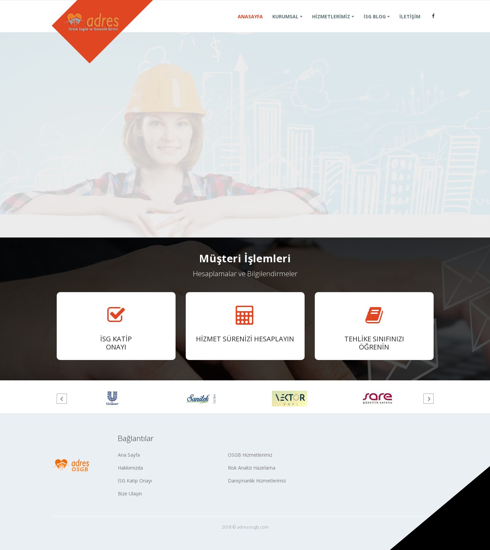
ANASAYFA (250, 24)
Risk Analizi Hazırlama (251, 467)
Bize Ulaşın (130, 493)
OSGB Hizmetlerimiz (250, 455)
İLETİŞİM (409, 24)
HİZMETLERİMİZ (331, 24)
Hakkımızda (130, 467)
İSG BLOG (375, 24)
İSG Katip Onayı (135, 480)
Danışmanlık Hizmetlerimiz (257, 480)
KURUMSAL (285, 24)
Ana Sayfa (129, 455)
